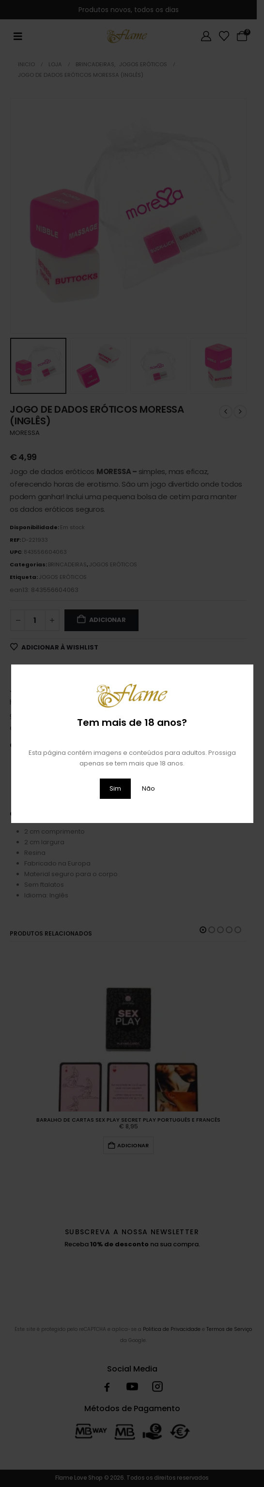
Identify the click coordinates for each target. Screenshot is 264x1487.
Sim (115, 788)
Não (148, 788)
